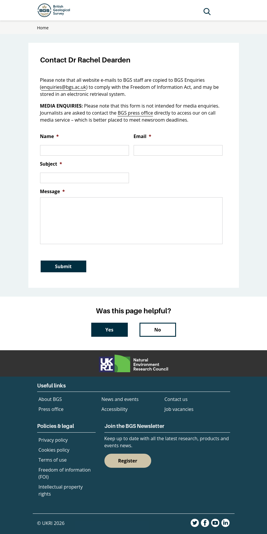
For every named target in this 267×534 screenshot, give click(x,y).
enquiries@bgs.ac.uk (63, 87)
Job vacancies (178, 409)
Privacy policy (53, 440)
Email (142, 136)
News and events (120, 399)
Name (49, 136)
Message (52, 191)
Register (127, 461)
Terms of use (53, 460)
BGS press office (135, 113)
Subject (51, 164)
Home (43, 27)
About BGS (50, 399)
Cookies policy (54, 450)
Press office (51, 409)
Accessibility (114, 409)
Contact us (175, 399)
